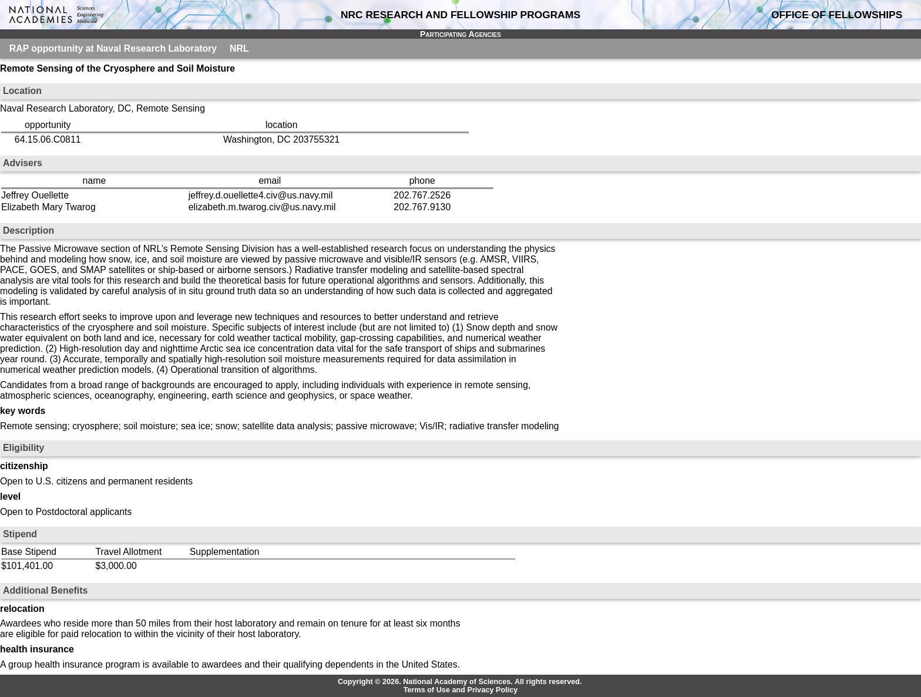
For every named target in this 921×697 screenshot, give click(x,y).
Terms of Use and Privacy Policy (461, 690)
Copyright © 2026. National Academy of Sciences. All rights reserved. (460, 682)
